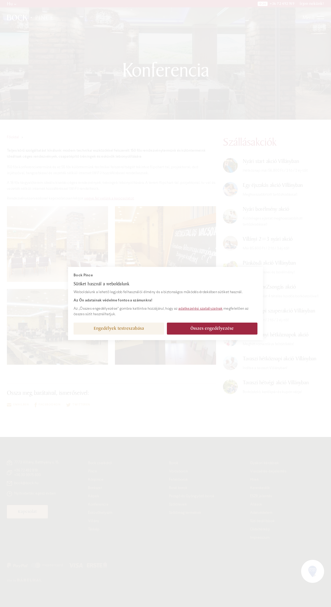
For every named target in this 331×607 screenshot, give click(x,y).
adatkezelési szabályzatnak (200, 308)
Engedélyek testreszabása (119, 328)
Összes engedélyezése (212, 328)
